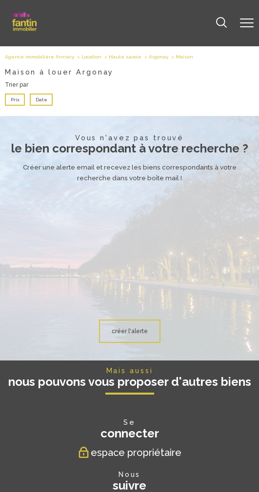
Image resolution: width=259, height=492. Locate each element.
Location (91, 56)
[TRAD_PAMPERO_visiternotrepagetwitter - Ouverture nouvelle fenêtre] (119, 381)
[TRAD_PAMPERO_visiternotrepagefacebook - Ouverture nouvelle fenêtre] (99, 381)
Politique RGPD (188, 462)
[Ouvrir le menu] (247, 23)
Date (41, 99)
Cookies (213, 462)
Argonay (158, 56)
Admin (139, 462)
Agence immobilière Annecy (39, 56)
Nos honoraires (52, 462)
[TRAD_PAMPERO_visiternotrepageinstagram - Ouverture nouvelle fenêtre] (140, 381)
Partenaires (160, 462)
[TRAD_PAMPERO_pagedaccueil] (24, 29)
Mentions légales (113, 462)
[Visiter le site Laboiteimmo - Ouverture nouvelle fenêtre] (129, 480)
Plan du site (81, 462)
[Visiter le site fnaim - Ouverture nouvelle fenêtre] (128, 436)
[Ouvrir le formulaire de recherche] (221, 23)
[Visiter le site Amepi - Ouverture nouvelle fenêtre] (166, 436)
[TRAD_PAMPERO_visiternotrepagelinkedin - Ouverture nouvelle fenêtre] (160, 381)
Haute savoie (125, 56)
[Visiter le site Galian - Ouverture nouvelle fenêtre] (91, 436)
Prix (15, 99)
